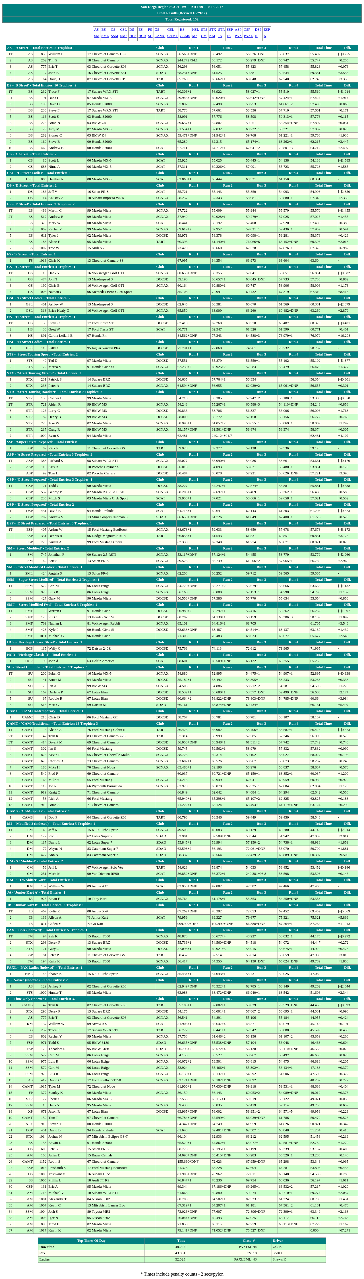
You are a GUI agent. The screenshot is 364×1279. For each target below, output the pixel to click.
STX (212, 30)
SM (97, 36)
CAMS (185, 36)
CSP (247, 30)
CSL (123, 30)
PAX (238, 36)
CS (113, 30)
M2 (194, 36)
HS (182, 30)
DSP (258, 30)
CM (204, 36)
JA (220, 36)
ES (140, 30)
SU (150, 36)
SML (105, 36)
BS (103, 30)
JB (229, 36)
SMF (123, 36)
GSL (170, 30)
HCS (132, 36)
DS (131, 30)
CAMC (160, 36)
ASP (238, 30)
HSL (195, 30)
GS (157, 30)
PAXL (248, 36)
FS (150, 30)
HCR (142, 36)
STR (221, 30)
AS (96, 30)
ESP (267, 30)
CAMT (172, 36)
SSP (230, 30)
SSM (114, 36)
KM (212, 36)
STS (204, 30)
